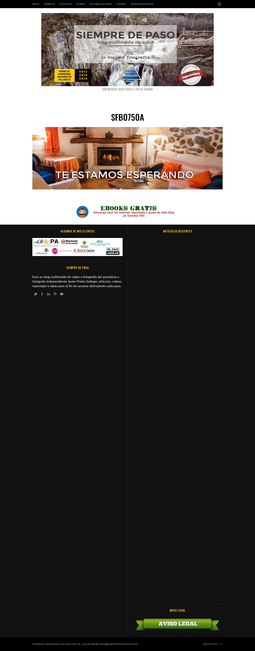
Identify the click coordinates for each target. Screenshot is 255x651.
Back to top (213, 644)
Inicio (35, 4)
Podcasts (66, 4)
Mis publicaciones (101, 4)
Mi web (80, 4)
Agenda (121, 4)
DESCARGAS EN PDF (142, 4)
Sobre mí (49, 4)
